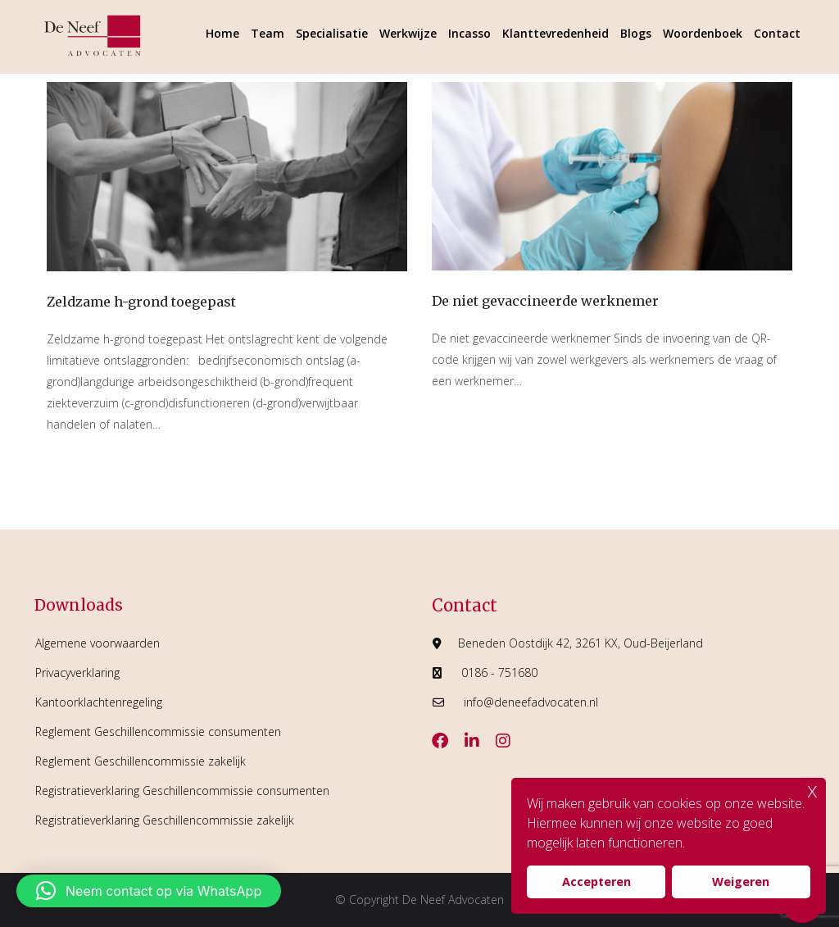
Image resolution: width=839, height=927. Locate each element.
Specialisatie (332, 33)
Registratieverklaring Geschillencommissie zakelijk (164, 820)
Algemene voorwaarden (97, 643)
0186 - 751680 (499, 672)
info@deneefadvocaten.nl (531, 702)
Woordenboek (702, 33)
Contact (777, 33)
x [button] (812, 789)
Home (222, 33)
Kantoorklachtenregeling (98, 702)
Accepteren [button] (596, 881)
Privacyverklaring (77, 672)
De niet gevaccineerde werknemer (545, 301)
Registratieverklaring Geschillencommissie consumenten (182, 790)
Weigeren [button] (740, 881)
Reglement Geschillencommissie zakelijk (140, 761)
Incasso (469, 33)
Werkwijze (408, 33)
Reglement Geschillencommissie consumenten (158, 731)
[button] (148, 891)
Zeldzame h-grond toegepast (141, 301)
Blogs (635, 33)
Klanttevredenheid (555, 33)
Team (267, 33)
